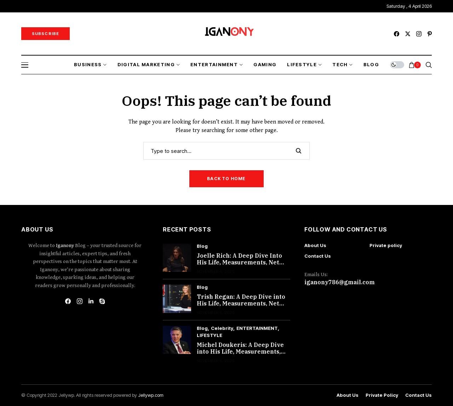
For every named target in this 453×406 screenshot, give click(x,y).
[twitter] (407, 34)
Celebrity (222, 328)
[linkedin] (90, 301)
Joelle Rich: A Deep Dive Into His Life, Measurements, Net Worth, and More (239, 262)
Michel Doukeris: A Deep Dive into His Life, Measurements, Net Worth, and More (240, 351)
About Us (315, 245)
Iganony (65, 245)
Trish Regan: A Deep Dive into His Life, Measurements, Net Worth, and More (241, 303)
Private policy (385, 245)
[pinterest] (430, 33)
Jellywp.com (151, 395)
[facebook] (396, 33)
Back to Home (226, 178)
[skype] (102, 301)
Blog (202, 246)
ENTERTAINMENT (257, 328)
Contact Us (317, 256)
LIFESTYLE (209, 335)
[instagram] (419, 33)
